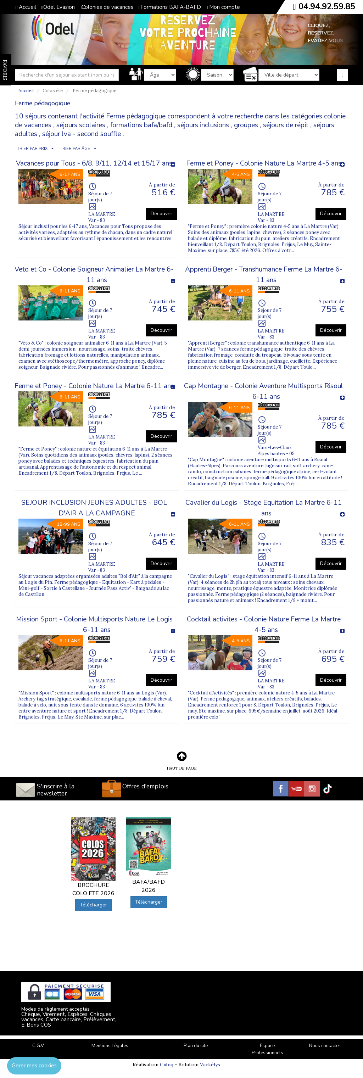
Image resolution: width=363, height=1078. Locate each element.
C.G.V (38, 1046)
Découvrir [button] (161, 213)
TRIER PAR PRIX (32, 148)
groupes (246, 125)
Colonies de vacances (106, 7)
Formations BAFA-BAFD (169, 7)
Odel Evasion (57, 7)
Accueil (26, 7)
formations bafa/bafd (141, 125)
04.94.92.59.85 (326, 6)
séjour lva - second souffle (81, 134)
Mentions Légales (109, 1046)
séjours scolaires (80, 125)
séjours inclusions (203, 125)
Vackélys (210, 1064)
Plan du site (196, 1046)
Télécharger (93, 904)
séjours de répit (285, 125)
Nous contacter (324, 1046)
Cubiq (166, 1064)
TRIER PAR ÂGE (75, 148)
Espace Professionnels (267, 1049)
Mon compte (223, 7)
